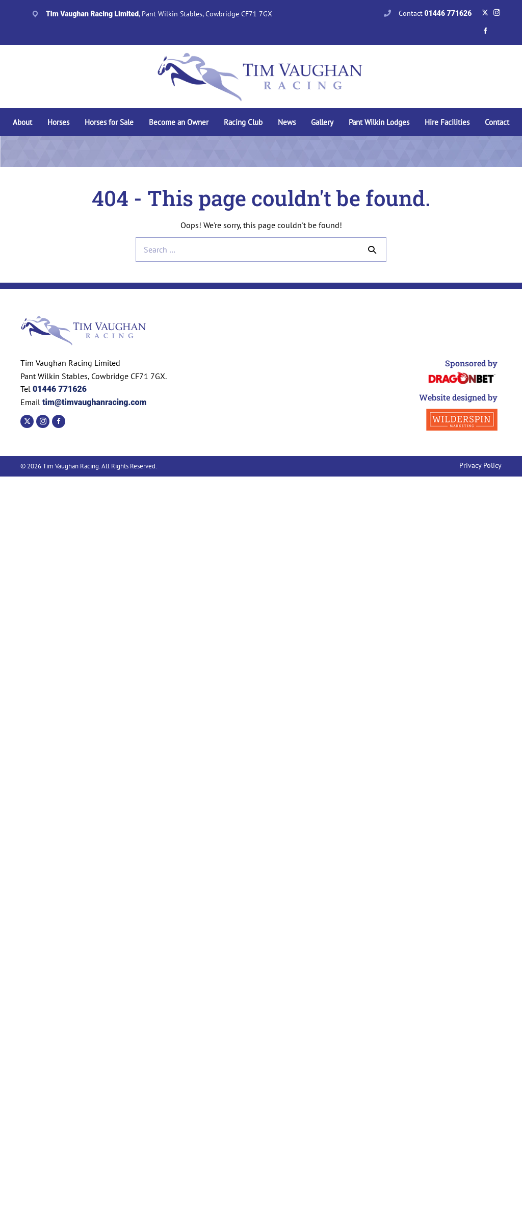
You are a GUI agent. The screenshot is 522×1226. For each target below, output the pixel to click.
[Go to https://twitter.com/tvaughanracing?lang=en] (485, 12)
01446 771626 (60, 389)
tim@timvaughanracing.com (93, 402)
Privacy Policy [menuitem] (480, 465)
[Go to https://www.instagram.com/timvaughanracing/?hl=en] (496, 12)
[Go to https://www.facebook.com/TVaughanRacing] (485, 31)
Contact (435, 13)
